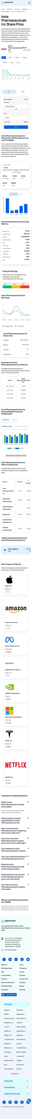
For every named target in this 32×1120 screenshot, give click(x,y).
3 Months (25, 57)
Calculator (4, 990)
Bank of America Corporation (22, 1052)
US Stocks (9, 9)
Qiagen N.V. (6, 514)
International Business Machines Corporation (21, 1039)
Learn (21, 965)
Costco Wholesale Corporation (8, 1027)
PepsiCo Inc (8, 1035)
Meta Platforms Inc (21, 1018)
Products (22, 982)
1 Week (10, 57)
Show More (14, 1074)
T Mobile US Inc (9, 1039)
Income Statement (21, 426)
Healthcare (25, 9)
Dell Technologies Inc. (8, 1065)
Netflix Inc (7, 1031)
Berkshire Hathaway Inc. (8, 1044)
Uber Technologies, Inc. (8, 1056)
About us (4, 965)
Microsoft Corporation (21, 1010)
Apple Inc (7, 1010)
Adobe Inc (20, 1035)
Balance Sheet (7, 426)
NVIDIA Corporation (8, 1014)
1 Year (11, 62)
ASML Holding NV (21, 1027)
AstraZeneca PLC (21, 1031)
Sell (23, 92)
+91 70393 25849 (10, 950)
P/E (21, 194)
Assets (21, 972)
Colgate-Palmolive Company (20, 1060)
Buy (9, 92)
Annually (14, 420)
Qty (5, 113)
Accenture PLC (9, 1060)
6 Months (5, 62)
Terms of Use (23, 979)
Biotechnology (5, 11)
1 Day (4, 57)
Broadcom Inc (8, 1023)
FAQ (2, 972)
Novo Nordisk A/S (8, 1069)
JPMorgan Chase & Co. (8, 1052)
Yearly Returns (13, 194)
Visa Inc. (19, 1044)
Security (4, 979)
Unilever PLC (21, 1056)
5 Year (18, 62)
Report (21, 986)
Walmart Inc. (8, 1048)
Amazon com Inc (9, 1018)
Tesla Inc (19, 1023)
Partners (22, 975)
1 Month (17, 57)
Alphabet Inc (21, 1014)
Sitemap (22, 990)
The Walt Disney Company (22, 1048)
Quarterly (6, 420)
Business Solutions (7, 982)
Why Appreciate (6, 968)
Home (3, 9)
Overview (17, 9)
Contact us (23, 968)
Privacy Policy (6, 975)
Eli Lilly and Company (20, 1065)
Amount (6, 102)
